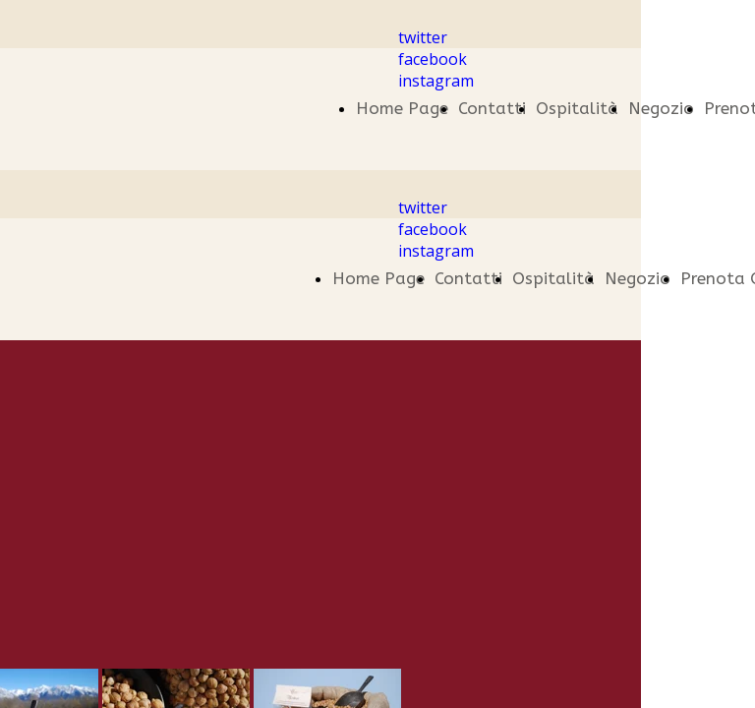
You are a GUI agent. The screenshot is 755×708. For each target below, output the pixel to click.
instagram (436, 80)
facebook (432, 59)
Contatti (492, 108)
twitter (422, 37)
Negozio (661, 108)
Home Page (402, 108)
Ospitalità (577, 108)
